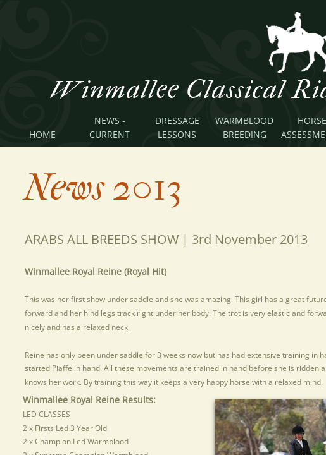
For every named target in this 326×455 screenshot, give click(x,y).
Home (42, 134)
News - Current (109, 127)
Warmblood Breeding (244, 127)
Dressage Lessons (177, 127)
